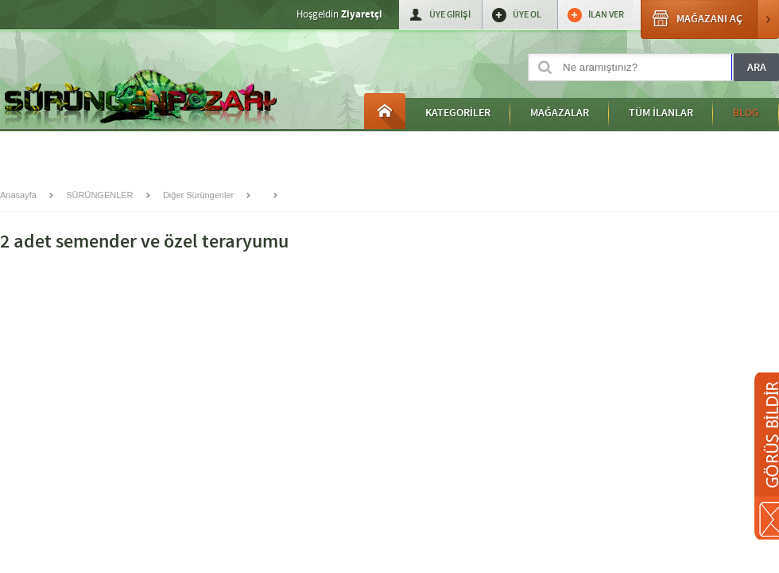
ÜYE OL (527, 14)
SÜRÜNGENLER (99, 195)
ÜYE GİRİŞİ (450, 14)
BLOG (746, 113)
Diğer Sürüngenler (198, 195)
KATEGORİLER (457, 113)
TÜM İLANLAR (661, 113)
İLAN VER (606, 14)
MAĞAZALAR (559, 113)
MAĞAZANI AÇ (710, 19)
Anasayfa (384, 111)
